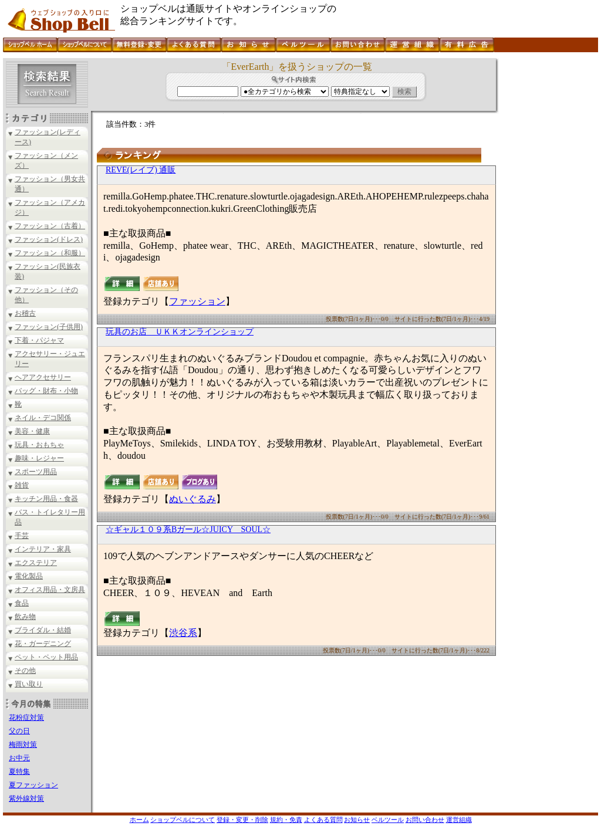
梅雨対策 (23, 744)
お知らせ (357, 819)
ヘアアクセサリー (43, 377)
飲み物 (25, 616)
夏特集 (19, 771)
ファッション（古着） (50, 226)
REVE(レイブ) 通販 (140, 169)
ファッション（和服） (50, 253)
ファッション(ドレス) (49, 239)
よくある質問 (323, 819)
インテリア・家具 (43, 549)
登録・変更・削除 (242, 819)
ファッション (197, 301)
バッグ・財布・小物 (46, 391)
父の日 (19, 731)
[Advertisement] (547, 234)
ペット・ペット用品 (46, 657)
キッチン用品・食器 (46, 499)
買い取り (29, 684)
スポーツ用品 (36, 472)
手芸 (22, 536)
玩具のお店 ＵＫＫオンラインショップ (180, 331)
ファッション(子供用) (49, 327)
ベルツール (388, 819)
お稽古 (25, 313)
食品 (22, 603)
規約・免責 (286, 819)
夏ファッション (33, 785)
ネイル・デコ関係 (43, 418)
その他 (25, 670)
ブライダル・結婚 (43, 630)
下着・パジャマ (39, 340)
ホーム (139, 819)
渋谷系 (183, 633)
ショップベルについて (182, 819)
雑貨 (22, 485)
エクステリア (36, 563)
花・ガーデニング (43, 643)
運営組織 (459, 819)
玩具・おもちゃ (39, 445)
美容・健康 (32, 431)
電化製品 (29, 576)
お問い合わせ (425, 819)
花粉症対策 (26, 717)
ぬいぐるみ (192, 499)
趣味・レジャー (39, 458)
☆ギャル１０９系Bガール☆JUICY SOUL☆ (188, 529)
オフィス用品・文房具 (50, 589)
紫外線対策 (26, 798)
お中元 (19, 758)
